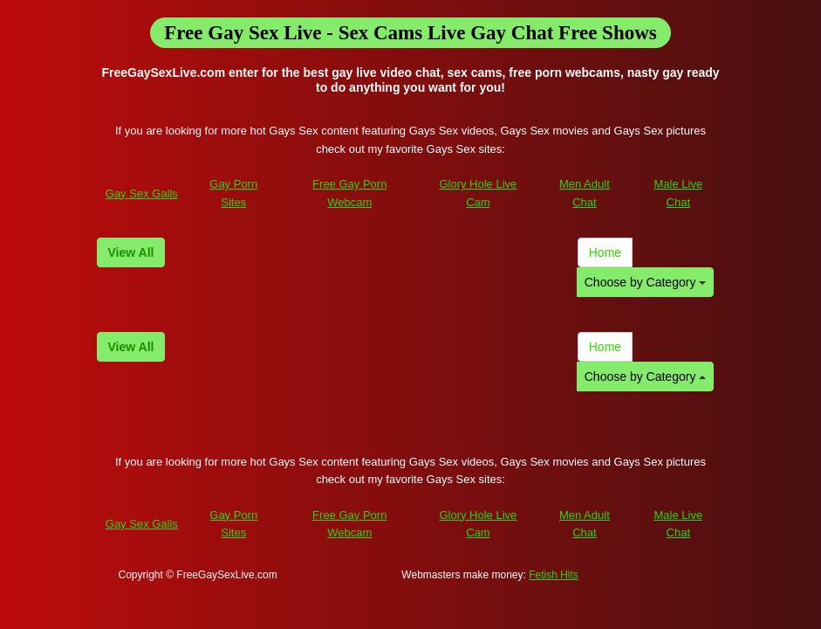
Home (605, 252)
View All (131, 252)
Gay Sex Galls (142, 193)
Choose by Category (646, 282)
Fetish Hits (553, 575)
